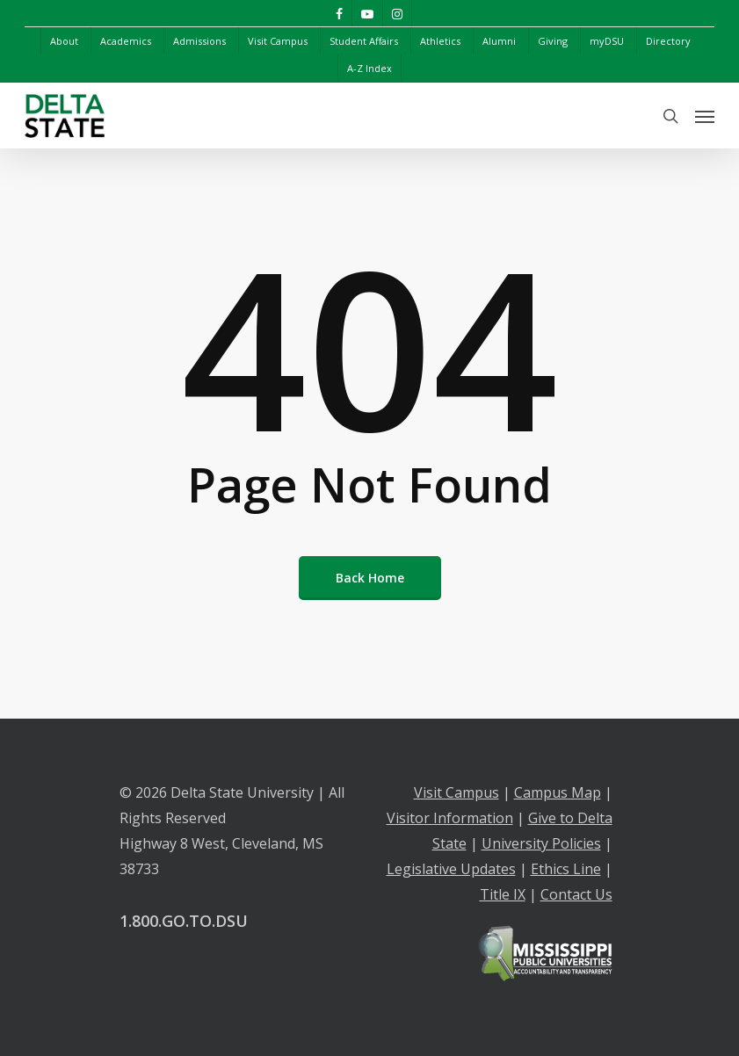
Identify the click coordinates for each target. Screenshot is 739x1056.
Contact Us (576, 894)
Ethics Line (566, 869)
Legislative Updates (451, 869)
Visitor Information (450, 818)
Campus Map (557, 792)
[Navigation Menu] (704, 116)
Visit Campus (456, 792)
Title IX (502, 894)
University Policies (541, 843)
